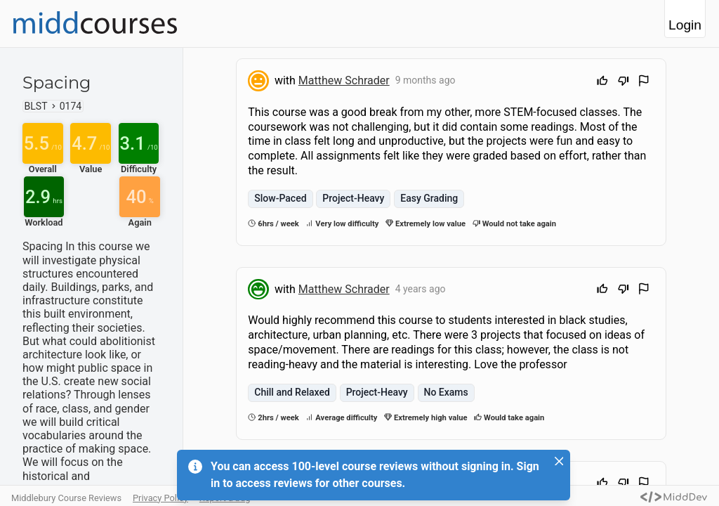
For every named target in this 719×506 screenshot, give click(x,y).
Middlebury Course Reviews (66, 498)
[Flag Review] (643, 82)
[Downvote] (623, 82)
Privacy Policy (160, 498)
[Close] (558, 461)
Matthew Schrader (344, 80)
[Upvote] (602, 82)
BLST (36, 106)
